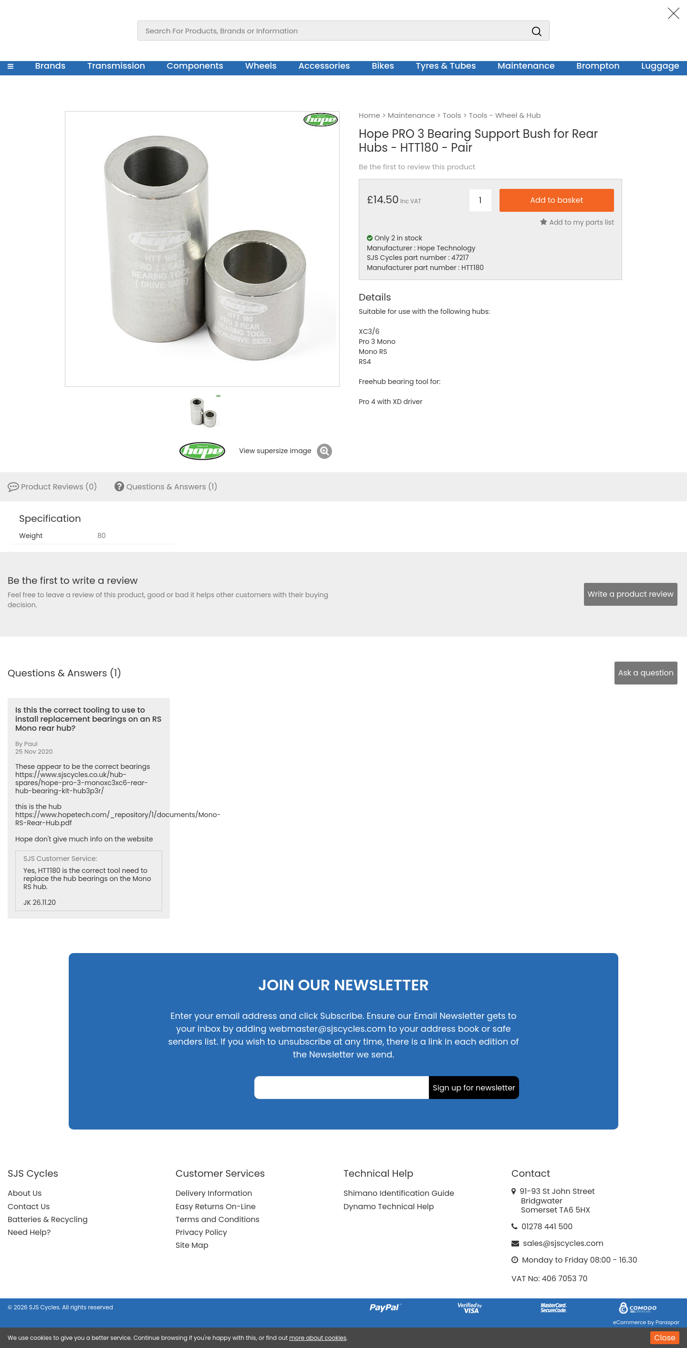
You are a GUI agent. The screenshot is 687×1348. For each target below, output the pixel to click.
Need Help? (29, 1232)
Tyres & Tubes (446, 66)
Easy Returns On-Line (216, 1206)
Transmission (116, 66)
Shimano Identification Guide (399, 1193)
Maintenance (526, 66)
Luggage (660, 66)
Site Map (192, 1245)
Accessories (324, 66)
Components (195, 66)
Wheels (261, 66)
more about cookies (317, 1338)
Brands (50, 66)
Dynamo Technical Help (389, 1206)
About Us (25, 1193)
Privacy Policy (201, 1232)
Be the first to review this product (417, 167)
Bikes (383, 66)
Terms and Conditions (218, 1219)
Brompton (598, 66)
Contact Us (29, 1206)
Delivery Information (214, 1193)
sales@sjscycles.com (563, 1243)
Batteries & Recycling (48, 1219)
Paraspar (667, 1322)
